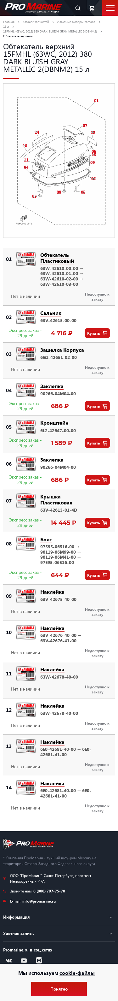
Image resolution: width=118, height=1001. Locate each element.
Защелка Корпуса (62, 349)
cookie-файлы (77, 972)
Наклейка (52, 591)
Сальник (50, 312)
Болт (46, 539)
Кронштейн (54, 422)
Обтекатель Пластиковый (57, 257)
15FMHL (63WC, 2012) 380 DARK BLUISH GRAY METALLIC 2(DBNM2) (50, 31)
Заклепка (52, 386)
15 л (6, 26)
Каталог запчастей (36, 22)
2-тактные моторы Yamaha (76, 22)
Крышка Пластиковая (56, 499)
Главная (8, 22)
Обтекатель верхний (18, 36)
